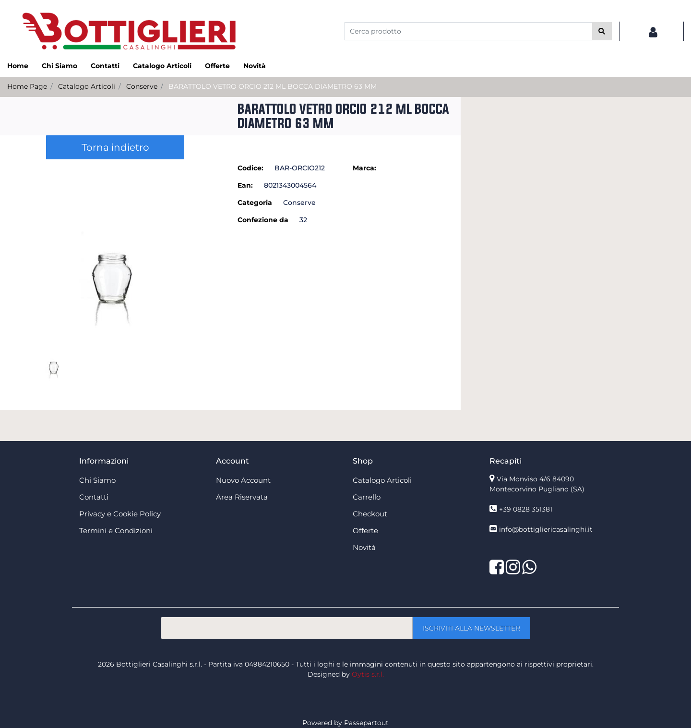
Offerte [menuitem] (217, 65)
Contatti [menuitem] (105, 65)
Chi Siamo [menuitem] (59, 65)
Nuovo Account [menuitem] (243, 480)
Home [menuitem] (17, 65)
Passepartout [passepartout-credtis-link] (366, 722)
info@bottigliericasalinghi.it (546, 529)
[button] (602, 31)
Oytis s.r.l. (368, 674)
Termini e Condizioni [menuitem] (116, 530)
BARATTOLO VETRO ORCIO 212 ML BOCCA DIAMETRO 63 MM (272, 86)
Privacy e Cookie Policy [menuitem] (120, 513)
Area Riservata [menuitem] (242, 496)
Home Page (27, 86)
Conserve (141, 86)
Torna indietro (115, 147)
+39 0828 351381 (525, 509)
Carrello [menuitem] (367, 496)
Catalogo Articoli (86, 86)
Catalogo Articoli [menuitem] (162, 65)
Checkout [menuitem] (370, 513)
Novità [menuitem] (254, 65)
